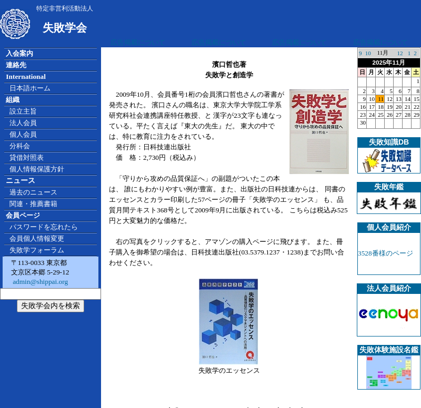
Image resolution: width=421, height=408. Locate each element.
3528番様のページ (385, 253)
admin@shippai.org (39, 281)
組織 (12, 100)
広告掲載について (138, 42)
